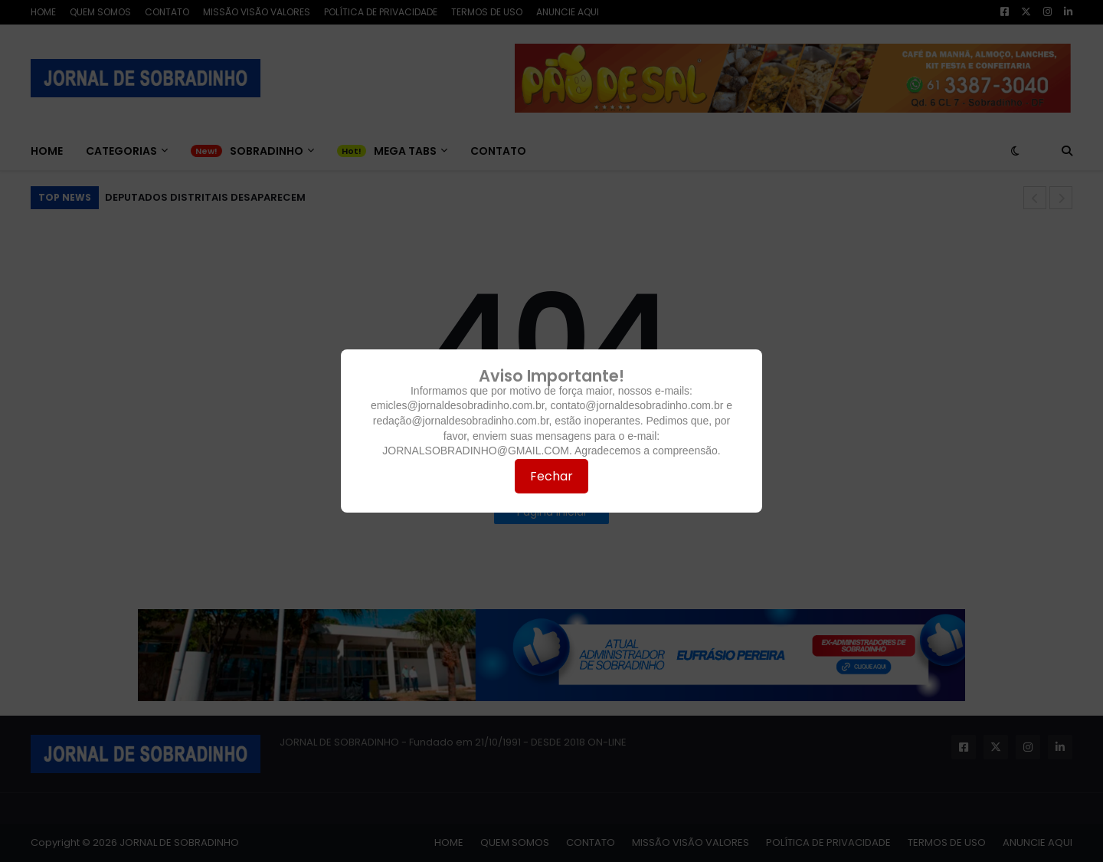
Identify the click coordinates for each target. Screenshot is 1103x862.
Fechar (551, 476)
